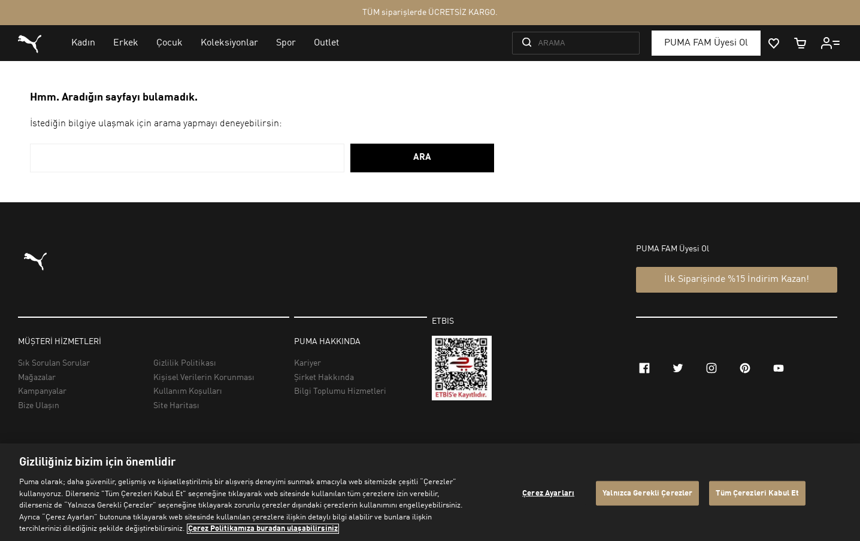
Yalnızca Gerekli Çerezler (647, 493)
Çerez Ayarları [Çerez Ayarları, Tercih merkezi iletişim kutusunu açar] (548, 493)
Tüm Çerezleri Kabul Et (757, 493)
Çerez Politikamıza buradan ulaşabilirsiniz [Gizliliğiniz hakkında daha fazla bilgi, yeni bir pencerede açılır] (263, 529)
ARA (422, 157)
